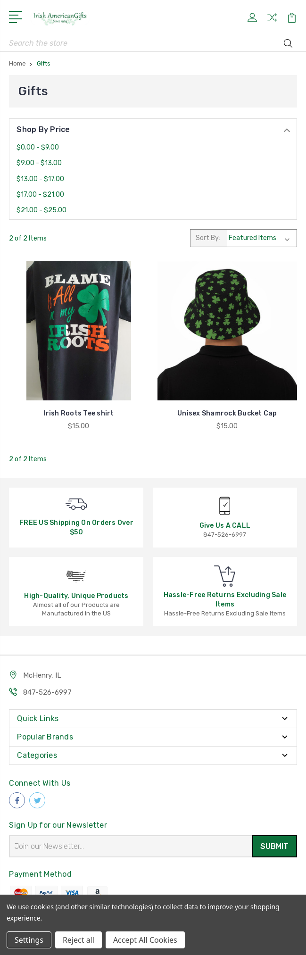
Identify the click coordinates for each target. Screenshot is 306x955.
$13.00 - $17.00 (40, 179)
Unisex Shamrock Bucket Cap (227, 413)
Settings (29, 940)
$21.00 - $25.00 (41, 210)
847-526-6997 (47, 692)
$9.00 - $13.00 (39, 163)
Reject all (78, 940)
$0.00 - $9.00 (38, 147)
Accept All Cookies (145, 940)
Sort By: (208, 238)
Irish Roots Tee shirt (78, 413)
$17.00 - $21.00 (40, 195)
